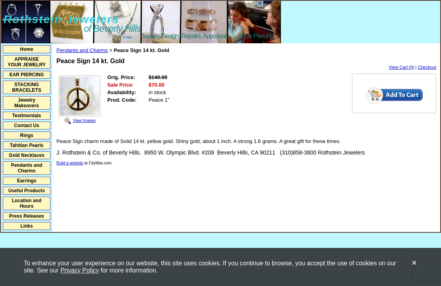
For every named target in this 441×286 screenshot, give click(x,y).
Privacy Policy (79, 270)
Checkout (427, 67)
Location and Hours (27, 203)
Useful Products (26, 190)
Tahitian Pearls (26, 145)
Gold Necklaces (26, 155)
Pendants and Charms (27, 168)
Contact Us (26, 125)
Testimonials (26, 115)
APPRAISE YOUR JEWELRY (27, 62)
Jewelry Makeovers (26, 102)
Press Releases (26, 216)
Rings (26, 135)
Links (26, 226)
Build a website (69, 163)
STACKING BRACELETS (26, 87)
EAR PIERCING (27, 74)
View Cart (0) (401, 67)
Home (26, 49)
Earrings (27, 181)
